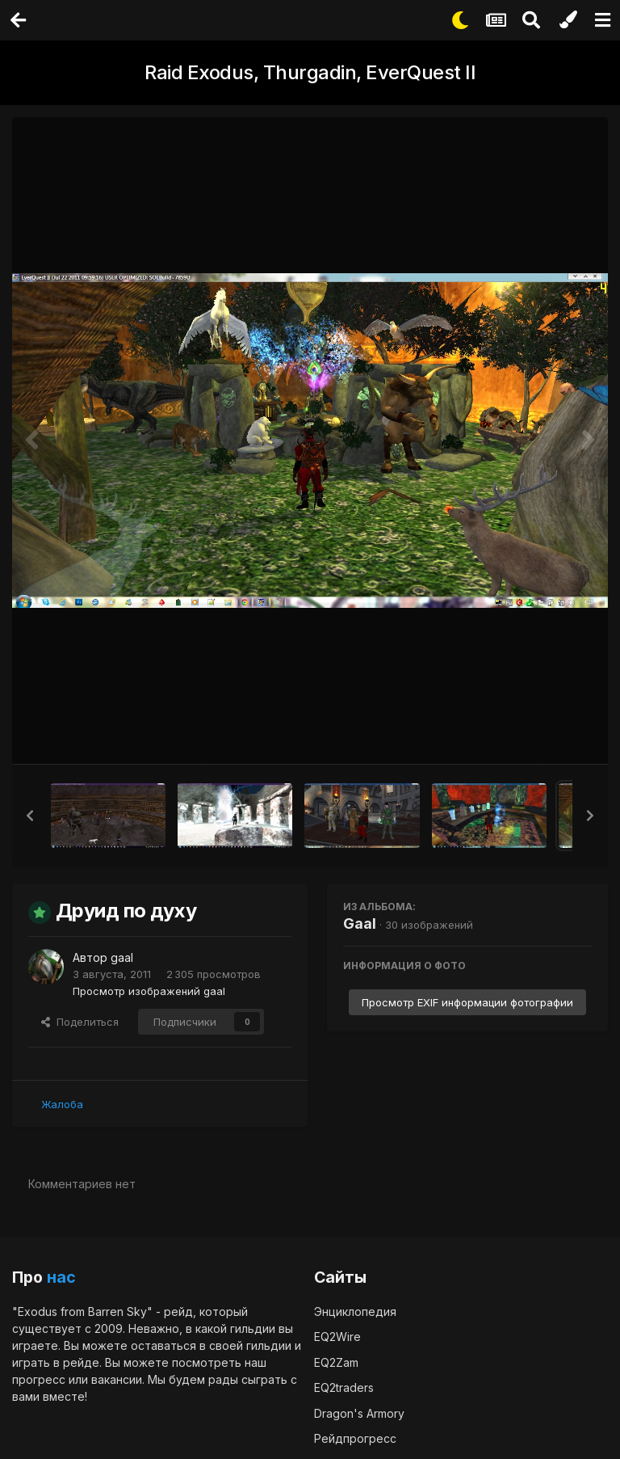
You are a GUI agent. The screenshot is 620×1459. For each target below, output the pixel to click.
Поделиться (80, 1020)
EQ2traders (344, 1387)
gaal (122, 957)
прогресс (38, 1378)
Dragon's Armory (359, 1412)
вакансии (116, 1378)
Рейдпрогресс (355, 1437)
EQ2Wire (337, 1336)
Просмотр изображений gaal (149, 990)
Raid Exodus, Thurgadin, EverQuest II (310, 72)
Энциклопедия (355, 1311)
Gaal (359, 923)
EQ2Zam (336, 1361)
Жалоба (62, 1103)
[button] (30, 815)
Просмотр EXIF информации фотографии (467, 1002)
